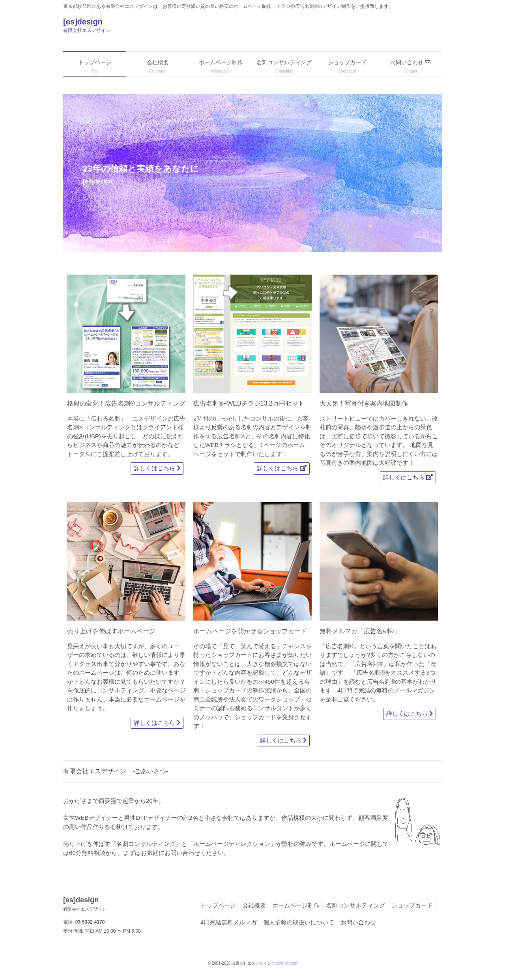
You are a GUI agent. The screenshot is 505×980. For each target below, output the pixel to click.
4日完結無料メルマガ (228, 922)
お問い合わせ (358, 922)
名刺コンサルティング (355, 905)
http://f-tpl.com (284, 963)
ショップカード (412, 905)
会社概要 (254, 905)
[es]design (161, 26)
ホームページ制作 (296, 905)
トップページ (218, 905)
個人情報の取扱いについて (298, 922)
